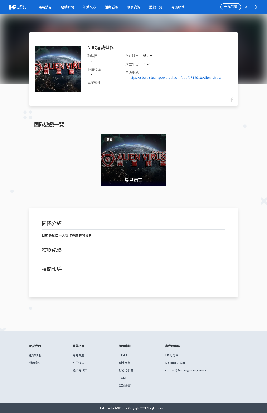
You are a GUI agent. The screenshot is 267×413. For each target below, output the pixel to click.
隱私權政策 (80, 370)
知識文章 (89, 6)
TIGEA (123, 355)
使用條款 (78, 362)
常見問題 (78, 355)
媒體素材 (35, 362)
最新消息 (45, 6)
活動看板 (111, 6)
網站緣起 (35, 355)
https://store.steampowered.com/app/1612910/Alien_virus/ (174, 77)
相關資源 (133, 6)
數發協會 (125, 385)
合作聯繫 (230, 6)
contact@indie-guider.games (185, 370)
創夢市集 (125, 362)
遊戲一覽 (155, 6)
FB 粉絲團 (171, 355)
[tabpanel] (133, 159)
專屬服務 (178, 6)
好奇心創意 (126, 370)
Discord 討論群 (175, 362)
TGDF (123, 377)
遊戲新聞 (67, 6)
